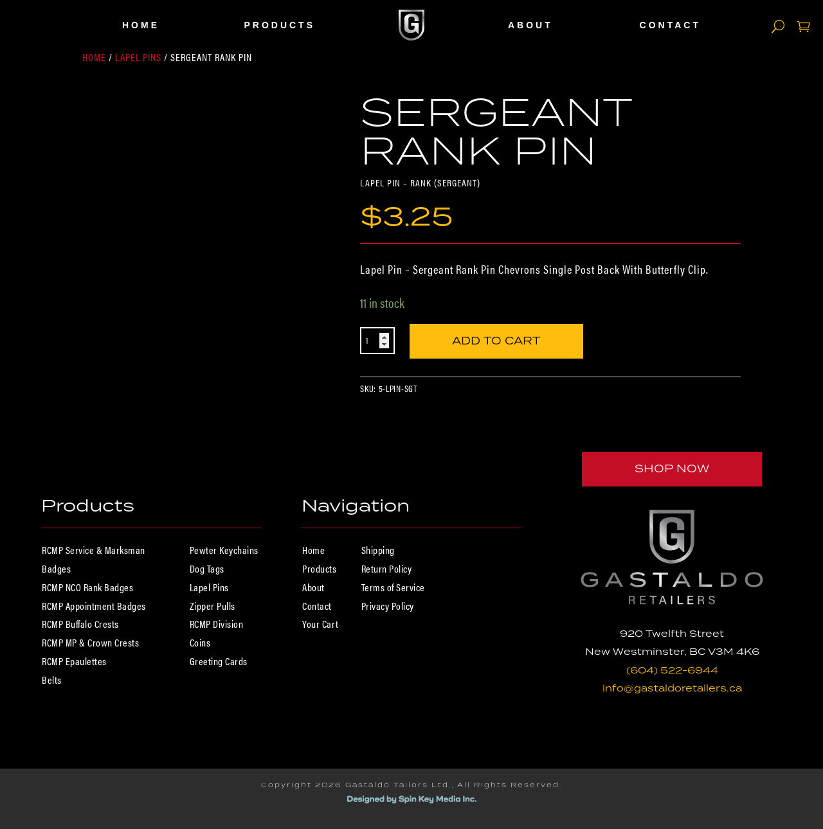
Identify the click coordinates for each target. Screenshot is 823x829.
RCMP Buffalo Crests (80, 623)
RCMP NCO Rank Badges (87, 587)
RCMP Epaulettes (74, 661)
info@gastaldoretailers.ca (672, 688)
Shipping (378, 549)
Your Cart (320, 623)
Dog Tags (207, 568)
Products (279, 25)
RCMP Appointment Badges (94, 605)
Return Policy (386, 568)
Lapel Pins (138, 56)
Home (140, 25)
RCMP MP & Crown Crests (90, 642)
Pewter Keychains (224, 549)
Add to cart (496, 340)
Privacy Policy (387, 605)
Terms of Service (393, 587)
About (530, 25)
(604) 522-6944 (672, 670)
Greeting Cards (219, 661)
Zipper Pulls (212, 605)
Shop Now (672, 468)
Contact (670, 25)
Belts (52, 679)
